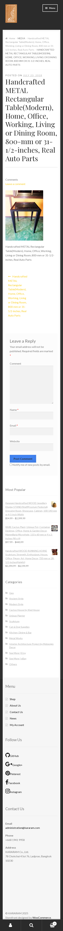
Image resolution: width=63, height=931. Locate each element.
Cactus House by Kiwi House (24, 609)
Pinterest (12, 773)
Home (12, 38)
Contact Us (16, 712)
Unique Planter (17, 615)
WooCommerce (41, 917)
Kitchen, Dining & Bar (20, 632)
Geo (11, 593)
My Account (17, 724)
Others (13, 664)
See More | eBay (17, 658)
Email (14, 425)
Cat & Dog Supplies (19, 626)
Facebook (12, 782)
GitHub (12, 755)
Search (31, 925)
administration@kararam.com (22, 827)
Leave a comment (15, 183)
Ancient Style (16, 598)
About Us (15, 705)
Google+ (14, 764)
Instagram (13, 791)
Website (15, 441)
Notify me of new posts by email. (31, 464)
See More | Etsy (17, 653)
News (13, 718)
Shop (12, 699)
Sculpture (14, 621)
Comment (15, 363)
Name (14, 409)
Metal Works (16, 638)
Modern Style (16, 604)
